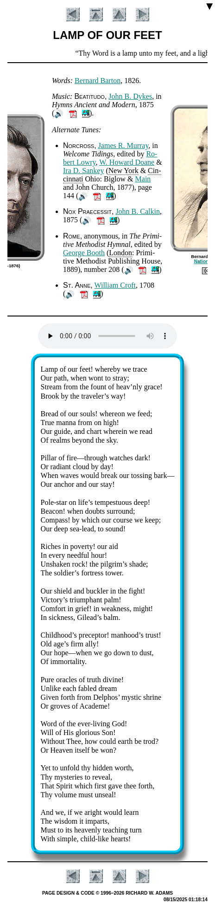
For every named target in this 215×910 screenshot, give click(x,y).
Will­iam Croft (115, 285)
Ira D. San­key (83, 170)
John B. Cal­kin (137, 211)
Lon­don (120, 253)
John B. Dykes (130, 96)
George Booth (84, 253)
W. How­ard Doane (126, 162)
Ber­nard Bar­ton (97, 80)
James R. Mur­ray (123, 145)
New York (123, 170)
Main (143, 179)
